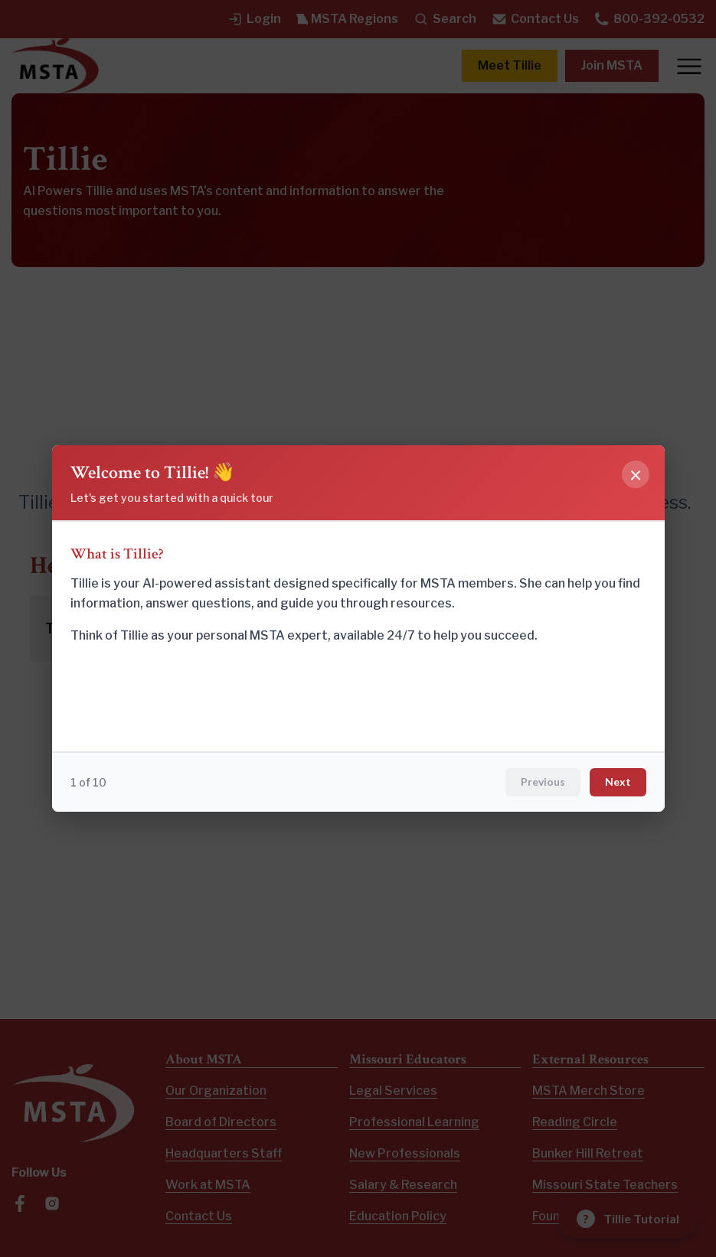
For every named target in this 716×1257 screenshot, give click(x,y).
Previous (543, 781)
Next (618, 781)
